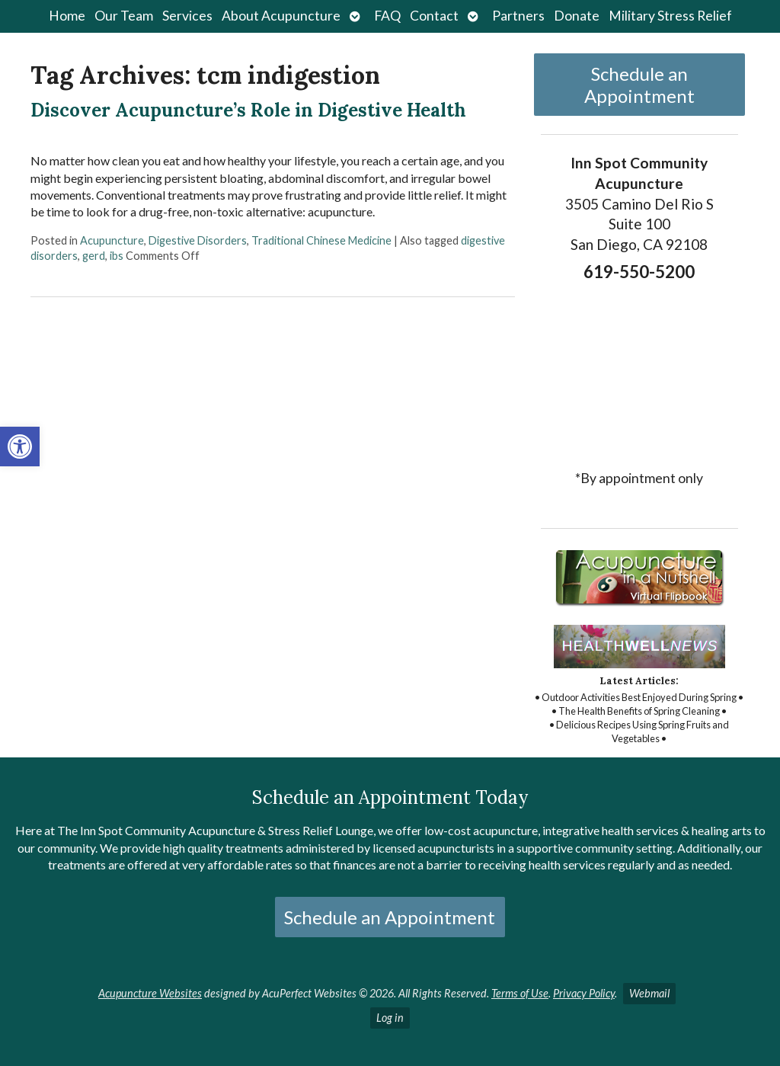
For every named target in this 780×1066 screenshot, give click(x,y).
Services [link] (187, 16)
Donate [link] (576, 16)
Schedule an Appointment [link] (639, 84)
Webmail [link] (649, 993)
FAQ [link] (387, 16)
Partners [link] (518, 16)
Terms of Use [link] (519, 993)
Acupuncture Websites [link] (150, 993)
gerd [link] (93, 255)
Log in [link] (390, 1017)
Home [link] (67, 16)
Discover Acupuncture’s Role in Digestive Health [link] (248, 110)
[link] (20, 446)
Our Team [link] (123, 16)
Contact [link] (434, 16)
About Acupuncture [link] (281, 16)
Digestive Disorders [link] (198, 240)
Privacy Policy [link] (584, 993)
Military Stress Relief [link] (670, 16)
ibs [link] (116, 255)
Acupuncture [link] (112, 240)
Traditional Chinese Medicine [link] (321, 240)
